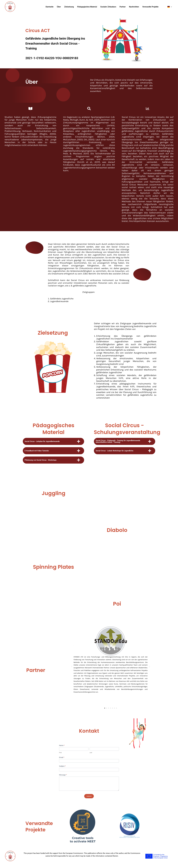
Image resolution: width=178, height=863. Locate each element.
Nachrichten (134, 7)
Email (74, 758)
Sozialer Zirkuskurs (108, 7)
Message (75, 768)
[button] (90, 668)
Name (74, 752)
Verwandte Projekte (150, 7)
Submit (89, 779)
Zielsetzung (69, 7)
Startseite (49, 7)
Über (59, 7)
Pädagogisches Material (87, 7)
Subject (75, 763)
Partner (123, 7)
